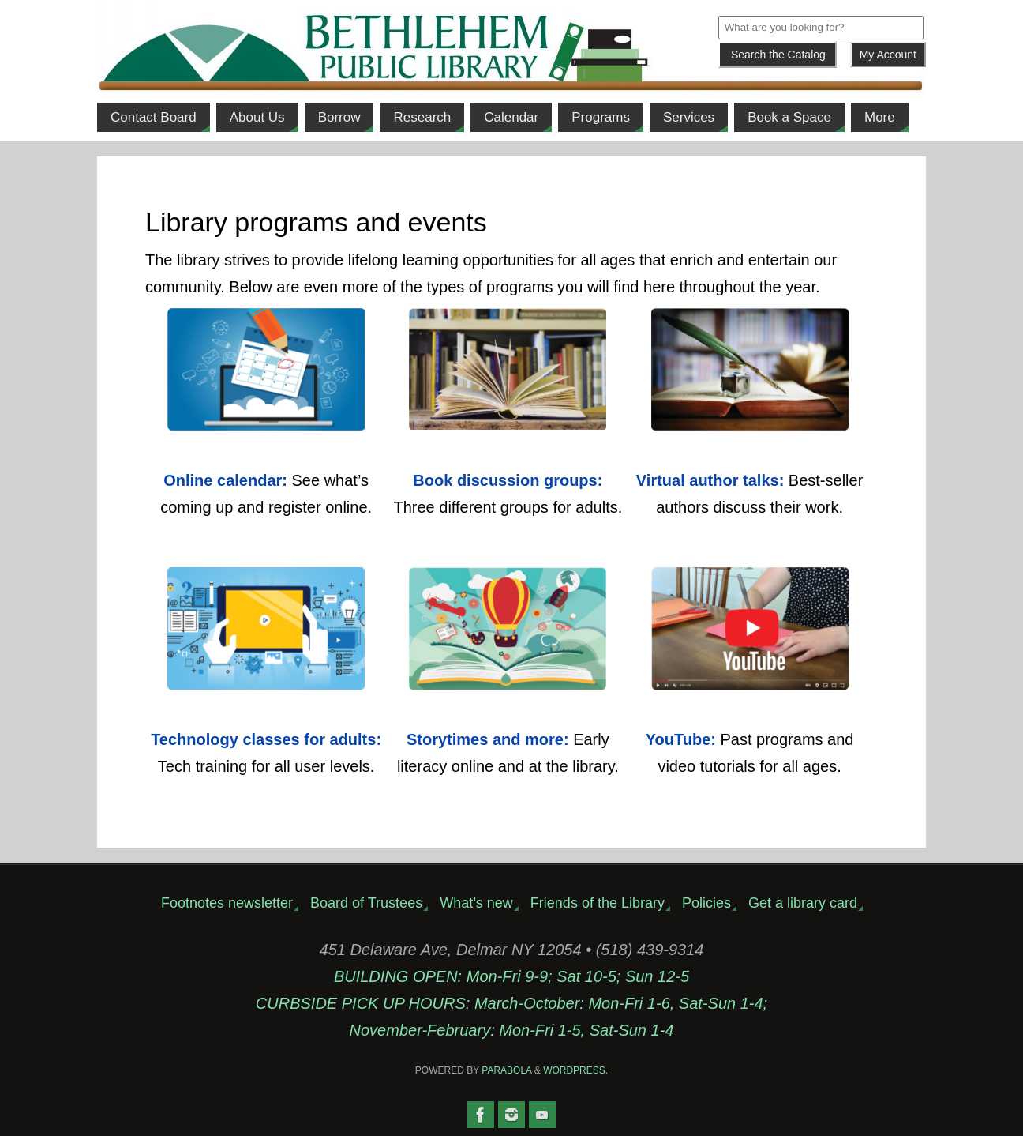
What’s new (476, 903)
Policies (706, 903)
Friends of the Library (597, 903)
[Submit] (777, 54)
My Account (888, 54)
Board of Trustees (366, 903)
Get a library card (802, 903)
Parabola (506, 1070)
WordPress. (575, 1070)
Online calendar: (225, 480)
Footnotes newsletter (227, 903)
